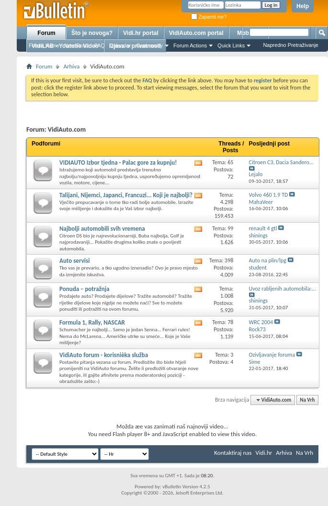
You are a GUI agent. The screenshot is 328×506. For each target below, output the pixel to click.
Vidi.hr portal (140, 33)
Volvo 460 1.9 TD (268, 194)
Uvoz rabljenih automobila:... (282, 288)
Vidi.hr (264, 452)
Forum (46, 33)
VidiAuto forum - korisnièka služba (103, 355)
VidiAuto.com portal (196, 33)
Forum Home (44, 45)
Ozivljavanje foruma (272, 354)
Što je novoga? (92, 33)
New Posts (77, 45)
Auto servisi (74, 260)
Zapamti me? (208, 17)
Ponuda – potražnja (84, 288)
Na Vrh (307, 400)
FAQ (99, 45)
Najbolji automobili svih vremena (102, 228)
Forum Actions (190, 45)
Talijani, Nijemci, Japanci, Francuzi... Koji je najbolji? (125, 195)
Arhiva (71, 66)
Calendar (120, 45)
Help (302, 6)
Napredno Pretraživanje (290, 45)
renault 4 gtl (263, 228)
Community (149, 45)
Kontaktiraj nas (232, 452)
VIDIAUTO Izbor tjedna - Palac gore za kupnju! (118, 162)
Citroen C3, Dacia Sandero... (281, 162)
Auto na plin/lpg (267, 260)
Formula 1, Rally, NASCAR (92, 322)
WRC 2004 (261, 322)
